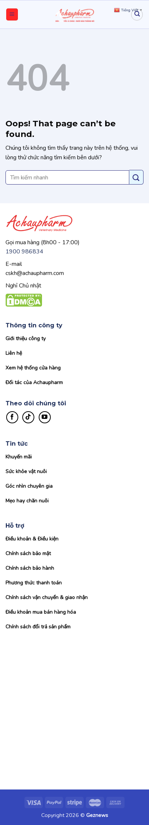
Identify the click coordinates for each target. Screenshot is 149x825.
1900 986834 (24, 252)
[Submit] (136, 177)
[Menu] (12, 14)
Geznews (97, 815)
